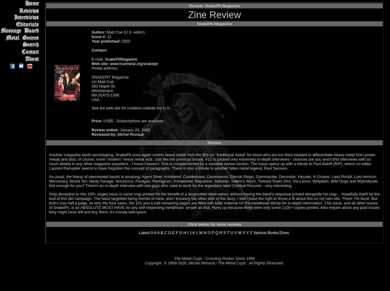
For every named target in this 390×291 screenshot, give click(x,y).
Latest (144, 232)
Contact (21, 51)
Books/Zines (278, 232)
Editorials (21, 24)
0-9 (153, 232)
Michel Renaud (131, 134)
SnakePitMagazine (121, 59)
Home (21, 3)
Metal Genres (21, 37)
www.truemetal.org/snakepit (134, 63)
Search (21, 44)
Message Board (21, 31)
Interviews (21, 17)
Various (260, 232)
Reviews (21, 10)
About (21, 58)
